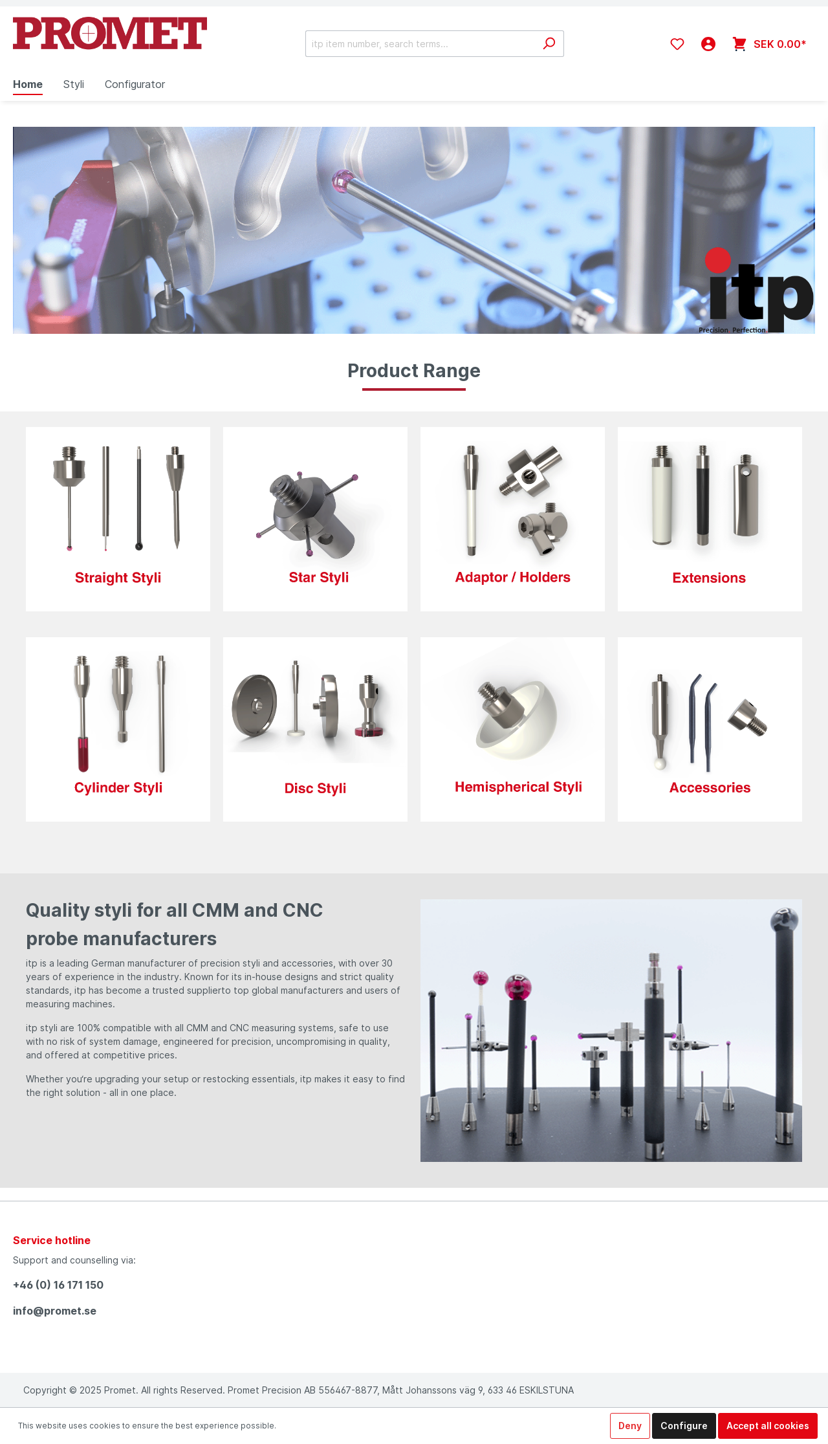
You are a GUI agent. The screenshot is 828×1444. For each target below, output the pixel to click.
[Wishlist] (677, 44)
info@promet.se (54, 1310)
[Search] (549, 43)
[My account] (708, 44)
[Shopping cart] (769, 44)
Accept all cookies (767, 1425)
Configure (684, 1425)
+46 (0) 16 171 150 (58, 1284)
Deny (630, 1425)
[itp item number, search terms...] (419, 43)
